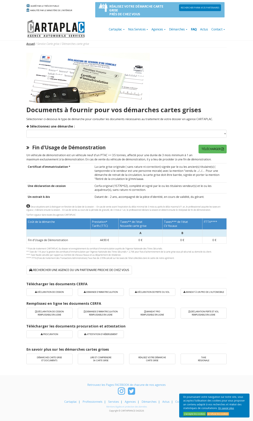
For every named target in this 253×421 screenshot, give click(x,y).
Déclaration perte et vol (204, 313)
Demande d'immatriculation (101, 292)
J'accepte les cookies (194, 413)
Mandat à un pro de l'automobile (203, 292)
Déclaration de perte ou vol (152, 292)
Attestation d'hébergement (101, 334)
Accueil (30, 44)
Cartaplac (70, 402)
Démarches (149, 402)
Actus (204, 29)
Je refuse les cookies (218, 413)
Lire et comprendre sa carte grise (100, 359)
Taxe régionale (203, 359)
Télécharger (212, 149)
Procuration (49, 334)
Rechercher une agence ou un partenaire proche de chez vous (79, 270)
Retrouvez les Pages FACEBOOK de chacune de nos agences (126, 385)
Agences (130, 402)
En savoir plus (226, 408)
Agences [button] (158, 29)
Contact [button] (218, 29)
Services (113, 402)
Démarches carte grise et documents (49, 359)
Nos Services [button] (138, 29)
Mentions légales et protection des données (126, 406)
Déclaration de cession (49, 292)
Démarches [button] (178, 29)
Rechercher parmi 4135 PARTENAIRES (200, 7)
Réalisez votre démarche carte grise (152, 359)
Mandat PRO (152, 313)
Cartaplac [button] (117, 29)
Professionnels (92, 402)
